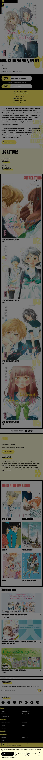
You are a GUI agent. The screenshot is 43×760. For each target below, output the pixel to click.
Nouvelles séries (5, 722)
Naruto (3, 711)
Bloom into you (5, 716)
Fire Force (4, 713)
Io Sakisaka (4, 68)
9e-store (4, 737)
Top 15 (23, 725)
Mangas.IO (24, 737)
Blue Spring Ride (26, 713)
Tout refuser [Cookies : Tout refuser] (21, 753)
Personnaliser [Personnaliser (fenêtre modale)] (34, 753)
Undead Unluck (25, 711)
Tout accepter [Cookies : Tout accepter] (8, 753)
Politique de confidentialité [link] (9, 757)
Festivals (4, 728)
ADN (3, 740)
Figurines (24, 722)
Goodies (3, 725)
